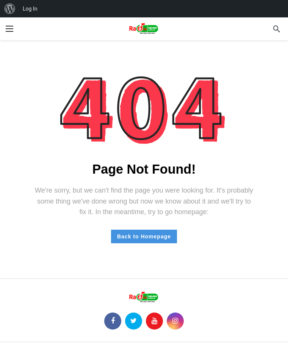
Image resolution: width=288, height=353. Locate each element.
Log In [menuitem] (30, 9)
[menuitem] (10, 8)
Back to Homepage (144, 236)
